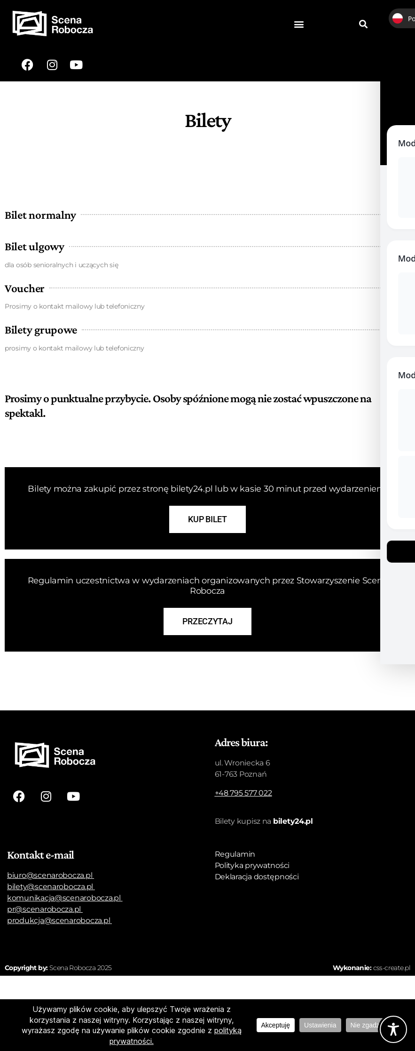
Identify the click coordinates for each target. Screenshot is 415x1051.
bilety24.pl (293, 821)
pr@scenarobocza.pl (44, 909)
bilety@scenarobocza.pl (50, 886)
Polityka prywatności (252, 865)
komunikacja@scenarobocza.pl (64, 897)
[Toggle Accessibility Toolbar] (393, 1029)
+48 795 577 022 (243, 792)
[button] (299, 24)
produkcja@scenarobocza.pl (58, 920)
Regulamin (235, 854)
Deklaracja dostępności (257, 876)
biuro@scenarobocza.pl (49, 875)
